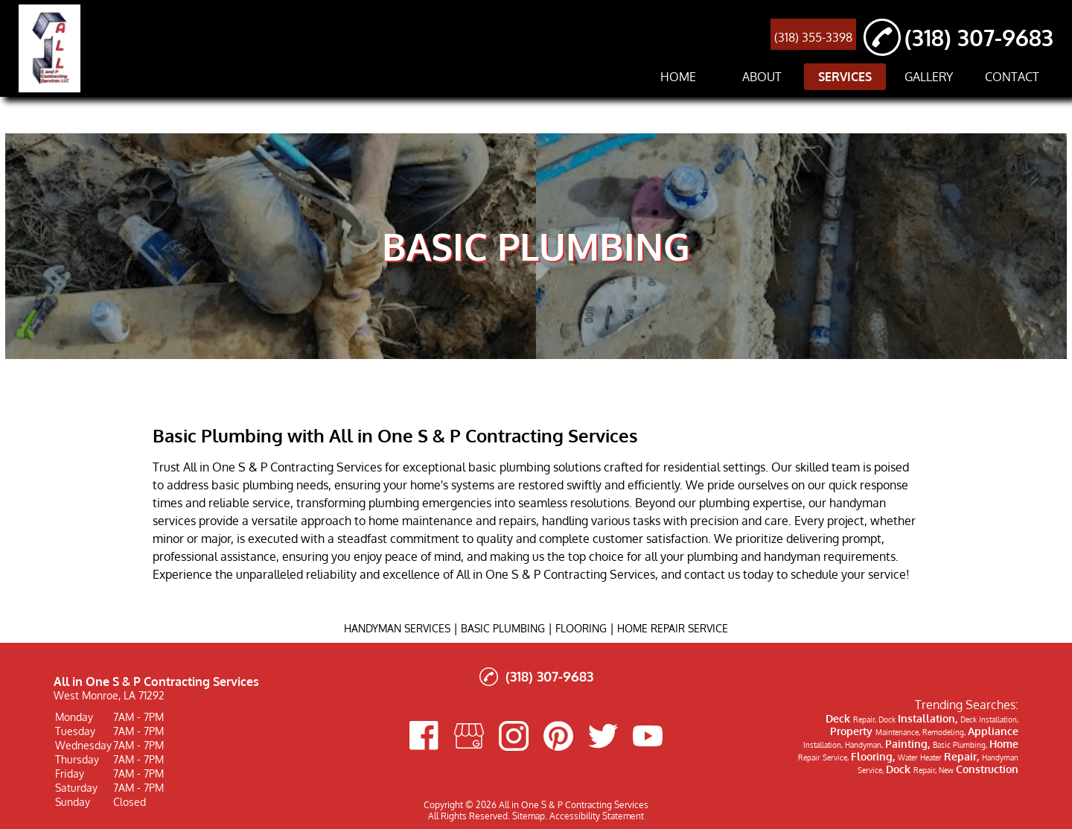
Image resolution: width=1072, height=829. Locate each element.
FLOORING (581, 628)
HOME (678, 76)
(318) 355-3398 (813, 37)
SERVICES (845, 76)
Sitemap (528, 816)
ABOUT (762, 76)
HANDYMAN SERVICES (397, 628)
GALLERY (928, 76)
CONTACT (1012, 76)
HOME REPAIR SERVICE (672, 628)
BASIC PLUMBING (503, 628)
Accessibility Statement (596, 816)
